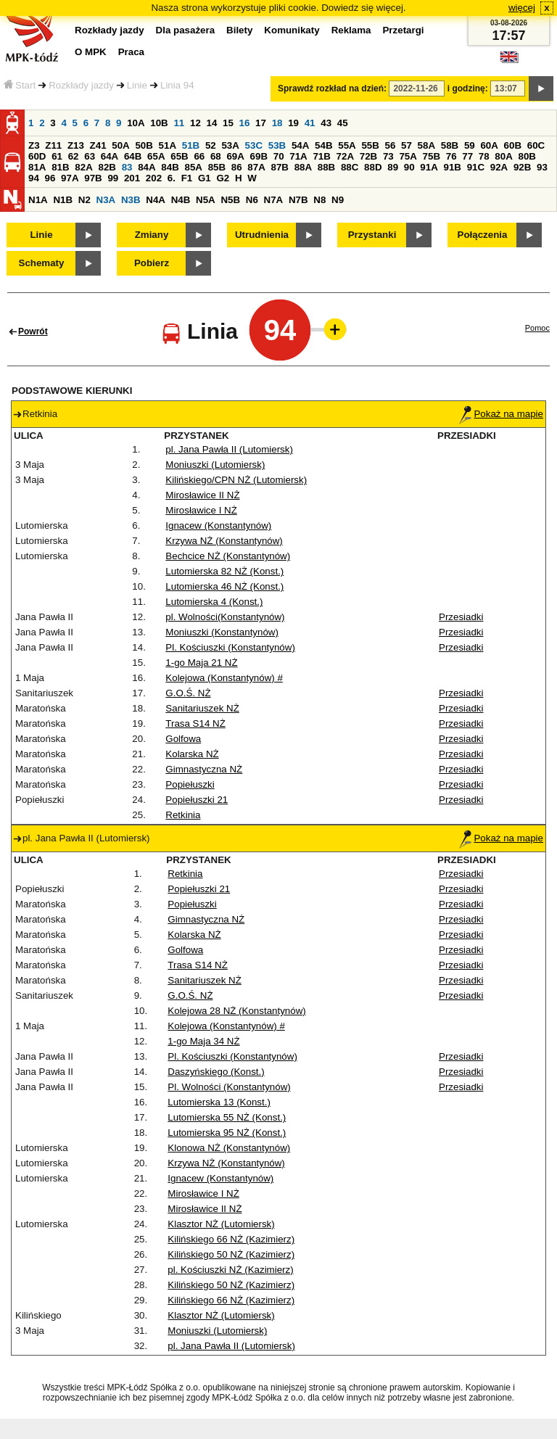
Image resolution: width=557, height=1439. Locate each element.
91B (452, 167)
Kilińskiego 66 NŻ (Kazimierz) (231, 1239)
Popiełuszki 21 (196, 799)
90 (409, 167)
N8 (319, 199)
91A (428, 167)
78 (484, 156)
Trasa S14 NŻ (195, 723)
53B (277, 145)
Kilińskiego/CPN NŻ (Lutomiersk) (236, 479)
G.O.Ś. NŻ (187, 693)
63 (89, 156)
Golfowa (183, 738)
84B (169, 167)
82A (83, 167)
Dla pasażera (185, 30)
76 (451, 156)
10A (135, 122)
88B (326, 167)
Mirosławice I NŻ (201, 510)
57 (406, 145)
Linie (137, 85)
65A (156, 156)
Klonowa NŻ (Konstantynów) (229, 1147)
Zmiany (152, 234)
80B (527, 156)
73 (388, 156)
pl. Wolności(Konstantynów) (224, 616)
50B (143, 145)
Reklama (351, 30)
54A (300, 145)
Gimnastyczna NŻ (203, 769)
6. (172, 178)
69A (235, 156)
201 (132, 178)
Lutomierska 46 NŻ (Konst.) (224, 586)
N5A (205, 199)
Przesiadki (461, 616)
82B (106, 167)
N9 (337, 199)
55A (346, 145)
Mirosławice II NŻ (202, 495)
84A (146, 167)
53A (230, 145)
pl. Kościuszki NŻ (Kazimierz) (230, 1269)
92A (499, 167)
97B (93, 178)
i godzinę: (467, 88)
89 (392, 167)
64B (132, 156)
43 (326, 122)
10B (159, 122)
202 (154, 178)
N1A (38, 199)
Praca (131, 51)
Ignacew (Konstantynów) (218, 525)
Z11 (53, 145)
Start (20, 85)
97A (69, 178)
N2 (84, 199)
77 (467, 156)
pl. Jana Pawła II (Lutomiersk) (229, 449)
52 (210, 145)
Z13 (75, 145)
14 (212, 122)
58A (426, 145)
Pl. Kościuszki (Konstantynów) (230, 647)
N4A (155, 199)
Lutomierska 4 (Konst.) (214, 601)
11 (178, 122)
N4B (181, 199)
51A (167, 145)
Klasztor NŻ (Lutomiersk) (221, 1224)
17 (260, 122)
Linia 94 (177, 85)
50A (120, 145)
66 (199, 156)
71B (321, 156)
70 (278, 156)
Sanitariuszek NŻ (202, 708)
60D (37, 156)
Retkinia (182, 814)
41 (310, 122)
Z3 (34, 145)
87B (279, 167)
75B (431, 156)
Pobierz (151, 262)
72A (345, 156)
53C (254, 145)
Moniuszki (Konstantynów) (221, 632)
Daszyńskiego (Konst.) (216, 1071)
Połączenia (483, 234)
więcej (521, 7)
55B (370, 145)
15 (228, 122)
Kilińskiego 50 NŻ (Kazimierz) (231, 1254)
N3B (131, 199)
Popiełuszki (189, 784)
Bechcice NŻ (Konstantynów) (227, 556)
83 (127, 167)
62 (73, 156)
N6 (252, 199)
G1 (204, 178)
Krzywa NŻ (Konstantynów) (223, 540)
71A (298, 156)
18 (277, 122)
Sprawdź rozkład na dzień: (332, 88)
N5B (230, 199)
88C (349, 167)
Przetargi (403, 30)
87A (256, 167)
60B (512, 145)
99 (112, 178)
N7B (298, 199)
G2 (222, 178)
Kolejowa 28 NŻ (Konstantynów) (236, 1010)
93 (542, 167)
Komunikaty (291, 30)
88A (303, 167)
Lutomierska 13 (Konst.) (219, 1102)
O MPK (91, 51)
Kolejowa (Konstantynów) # (224, 677)
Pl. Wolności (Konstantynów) (229, 1086)
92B (522, 167)
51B (190, 145)
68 (215, 156)
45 (342, 122)
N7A (274, 199)
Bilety (239, 30)
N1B (63, 199)
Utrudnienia (262, 234)
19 (293, 122)
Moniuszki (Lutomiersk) (215, 464)
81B (60, 167)
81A (37, 167)
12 (195, 122)
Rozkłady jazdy (81, 85)
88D (372, 167)
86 (236, 167)
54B (323, 145)
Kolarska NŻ (191, 754)
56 (390, 145)
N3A (106, 199)
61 (56, 156)
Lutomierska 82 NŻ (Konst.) (224, 571)
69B (259, 156)
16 (244, 122)
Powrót (33, 331)
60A (489, 145)
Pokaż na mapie (501, 413)
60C (536, 145)
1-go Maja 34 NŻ (203, 1041)
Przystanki (372, 234)
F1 (187, 178)
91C (475, 167)
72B (368, 156)
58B (449, 145)
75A (407, 156)
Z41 (98, 145)
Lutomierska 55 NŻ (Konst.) (227, 1117)
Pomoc (537, 327)
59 (469, 145)
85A (193, 167)
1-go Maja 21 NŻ (201, 662)
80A (503, 156)
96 (50, 178)
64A (109, 156)
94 (33, 178)
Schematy (42, 262)
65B (179, 156)
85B (217, 167)
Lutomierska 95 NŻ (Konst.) (227, 1132)
